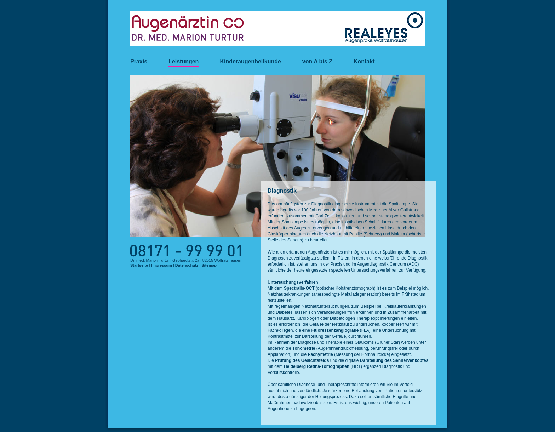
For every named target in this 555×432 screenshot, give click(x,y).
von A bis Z (317, 61)
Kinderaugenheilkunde (250, 61)
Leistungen (183, 61)
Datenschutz (186, 265)
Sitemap (209, 265)
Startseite (139, 265)
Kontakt (364, 61)
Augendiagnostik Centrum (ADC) (388, 264)
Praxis (138, 61)
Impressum (161, 265)
